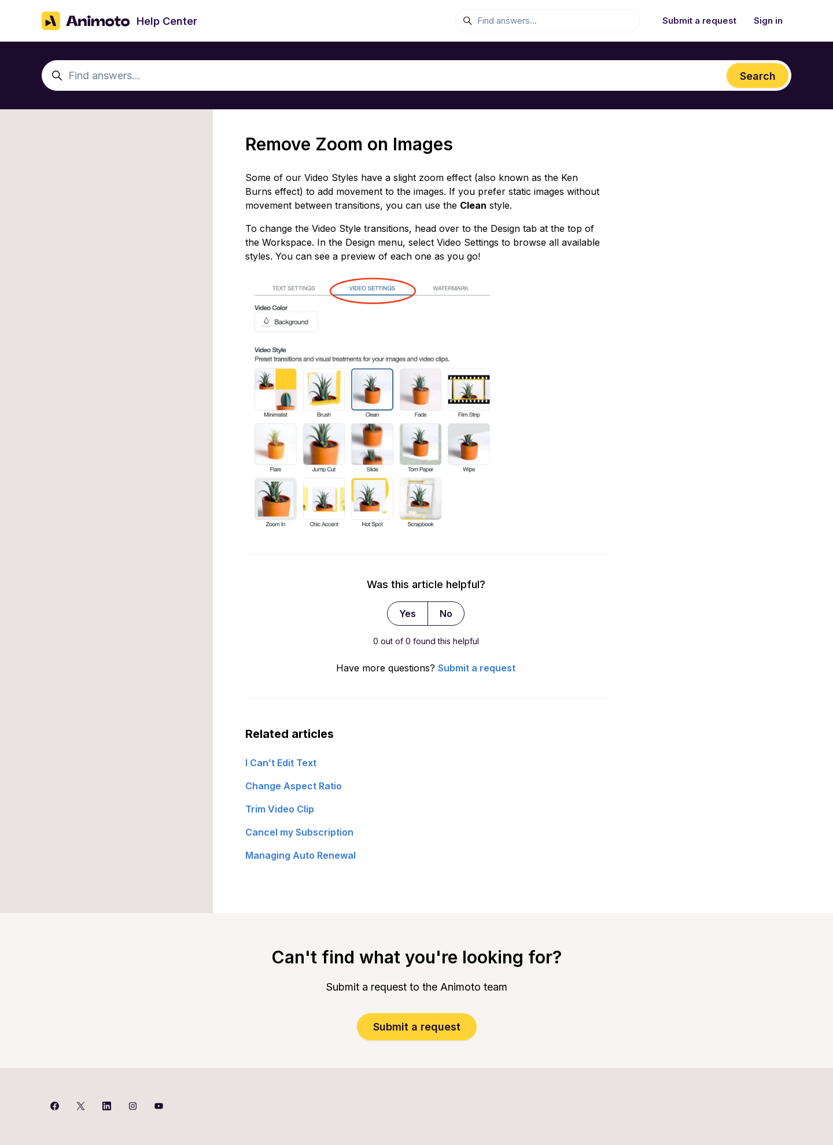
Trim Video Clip (279, 809)
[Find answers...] (547, 20)
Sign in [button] (768, 20)
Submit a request (699, 20)
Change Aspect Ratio (293, 786)
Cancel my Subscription (299, 832)
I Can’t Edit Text (280, 763)
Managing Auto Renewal (300, 855)
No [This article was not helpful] (446, 613)
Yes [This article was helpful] (407, 613)
